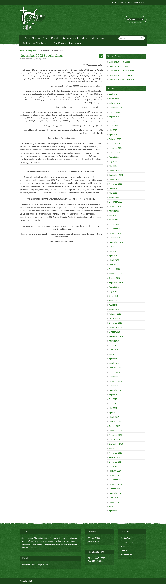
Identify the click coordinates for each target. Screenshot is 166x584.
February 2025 (115, 139)
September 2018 (116, 336)
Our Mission (60, 43)
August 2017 (114, 395)
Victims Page (98, 38)
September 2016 (116, 444)
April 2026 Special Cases (119, 62)
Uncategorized (126, 554)
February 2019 (115, 314)
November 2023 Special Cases (42, 55)
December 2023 (115, 170)
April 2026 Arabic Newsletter (121, 66)
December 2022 (115, 179)
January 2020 (114, 269)
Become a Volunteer (119, 2)
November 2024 (115, 148)
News (122, 546)
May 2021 (113, 215)
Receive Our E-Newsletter (137, 2)
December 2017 (115, 377)
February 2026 (115, 103)
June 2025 (113, 126)
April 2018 (113, 359)
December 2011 (115, 502)
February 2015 (115, 457)
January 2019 (114, 318)
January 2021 (114, 224)
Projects (123, 550)
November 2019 (115, 274)
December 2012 (115, 480)
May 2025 (113, 130)
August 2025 (114, 117)
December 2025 (115, 108)
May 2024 (113, 166)
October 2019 (114, 278)
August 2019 (114, 287)
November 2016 (115, 435)
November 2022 (115, 184)
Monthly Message (32, 51)
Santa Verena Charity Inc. (35, 43)
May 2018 (113, 354)
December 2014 (115, 462)
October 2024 (114, 153)
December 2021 (115, 202)
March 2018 (114, 363)
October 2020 (114, 238)
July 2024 (113, 161)
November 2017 (115, 381)
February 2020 (115, 265)
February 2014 (115, 471)
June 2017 (113, 404)
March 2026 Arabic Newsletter (122, 79)
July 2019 (113, 291)
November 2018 (115, 327)
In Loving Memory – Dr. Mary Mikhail (41, 38)
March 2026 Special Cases (121, 75)
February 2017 (115, 421)
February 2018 (115, 368)
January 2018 (114, 372)
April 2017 (113, 413)
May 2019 (113, 300)
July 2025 (113, 121)
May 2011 (113, 507)
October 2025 (114, 112)
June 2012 (113, 498)
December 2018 (115, 323)
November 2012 (115, 484)
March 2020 (114, 260)
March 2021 (114, 220)
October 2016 (114, 439)
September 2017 (116, 390)
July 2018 (113, 345)
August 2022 (114, 188)
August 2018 (114, 341)
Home (22, 51)
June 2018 (113, 350)
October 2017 (114, 386)
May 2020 (113, 251)
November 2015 (115, 453)
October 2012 (114, 489)
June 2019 (113, 296)
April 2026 (113, 94)
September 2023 (116, 175)
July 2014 (113, 466)
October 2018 (114, 332)
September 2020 (116, 242)
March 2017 (114, 417)
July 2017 (113, 399)
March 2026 (114, 99)
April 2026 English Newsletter (121, 71)
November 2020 (115, 233)
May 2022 (113, 193)
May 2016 (113, 448)
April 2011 (113, 511)
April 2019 (113, 305)
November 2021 (115, 206)
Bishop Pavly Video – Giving (75, 38)
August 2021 (114, 211)
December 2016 (115, 430)
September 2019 (116, 283)
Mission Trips (125, 538)
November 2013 (115, 475)
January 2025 (114, 144)
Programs (74, 43)
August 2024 (114, 157)
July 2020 (113, 247)
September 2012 (116, 493)
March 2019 (114, 309)
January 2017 (114, 426)
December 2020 (115, 229)
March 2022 (114, 197)
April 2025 (113, 135)
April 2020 (113, 256)
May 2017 (113, 408)
